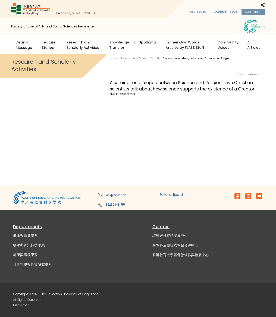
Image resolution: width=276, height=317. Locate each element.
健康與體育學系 (25, 235)
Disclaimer (21, 305)
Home (113, 58)
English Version (248, 74)
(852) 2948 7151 (115, 205)
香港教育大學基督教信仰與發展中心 (180, 254)
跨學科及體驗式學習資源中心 (175, 245)
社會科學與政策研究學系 (32, 264)
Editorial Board (171, 194)
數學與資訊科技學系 (29, 245)
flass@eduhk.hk (115, 195)
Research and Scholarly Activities (141, 58)
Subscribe (253, 12)
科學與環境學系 (25, 254)
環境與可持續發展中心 (170, 235)
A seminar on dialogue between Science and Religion (197, 58)
